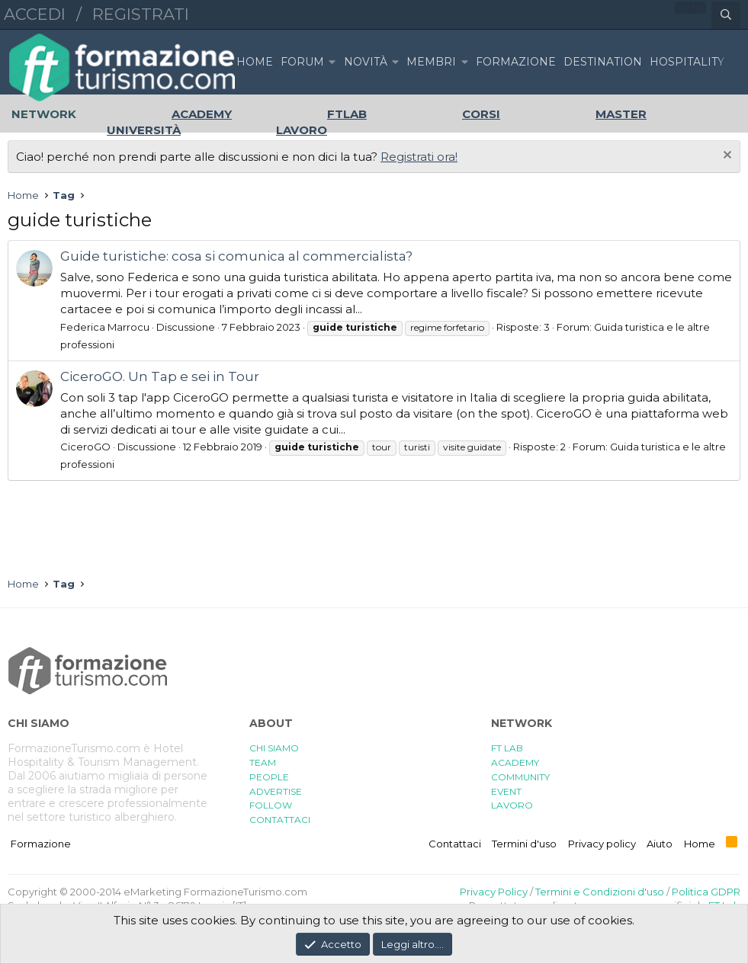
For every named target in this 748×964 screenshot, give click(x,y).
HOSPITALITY (687, 62)
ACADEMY (515, 762)
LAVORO (512, 805)
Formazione (41, 843)
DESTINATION (602, 62)
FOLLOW (270, 805)
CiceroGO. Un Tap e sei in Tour (159, 376)
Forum (302, 62)
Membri (431, 62)
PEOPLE (269, 777)
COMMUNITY (520, 777)
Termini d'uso (524, 843)
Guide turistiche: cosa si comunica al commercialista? (236, 256)
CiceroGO (85, 446)
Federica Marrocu (104, 327)
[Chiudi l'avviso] (725, 157)
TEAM (262, 762)
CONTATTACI (279, 819)
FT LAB (507, 748)
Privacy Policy (494, 892)
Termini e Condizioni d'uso (599, 892)
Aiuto (660, 843)
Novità (365, 62)
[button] (331, 62)
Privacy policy (602, 843)
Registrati (140, 14)
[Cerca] (725, 15)
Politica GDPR (706, 892)
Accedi (35, 14)
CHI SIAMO (274, 748)
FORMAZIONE (516, 62)
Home (254, 62)
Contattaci (455, 843)
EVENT (506, 791)
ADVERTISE (275, 791)
